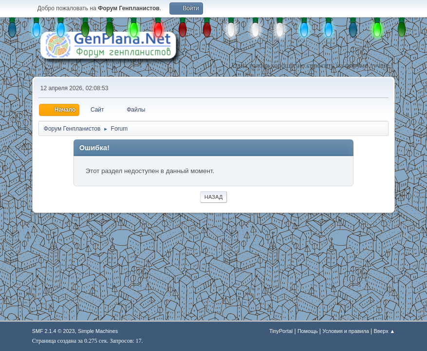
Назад (213, 197)
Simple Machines (98, 331)
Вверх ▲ (384, 331)
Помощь (307, 331)
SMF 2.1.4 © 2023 (53, 331)
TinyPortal (281, 331)
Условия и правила (345, 331)
